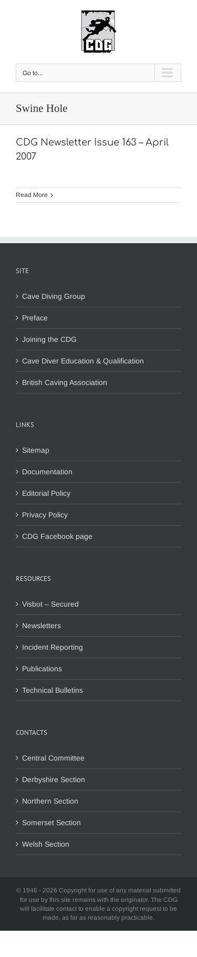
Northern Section (50, 801)
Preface (35, 318)
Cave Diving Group (53, 296)
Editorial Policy (46, 493)
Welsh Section (45, 844)
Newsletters (41, 625)
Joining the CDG (49, 339)
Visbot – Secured (50, 604)
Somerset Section (51, 822)
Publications (42, 668)
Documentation (47, 471)
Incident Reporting (52, 647)
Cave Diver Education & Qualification (83, 361)
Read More (32, 195)
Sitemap (35, 450)
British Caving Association (64, 382)
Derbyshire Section (53, 779)
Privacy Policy (45, 515)
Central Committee (53, 758)
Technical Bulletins (52, 690)
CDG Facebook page (57, 536)
